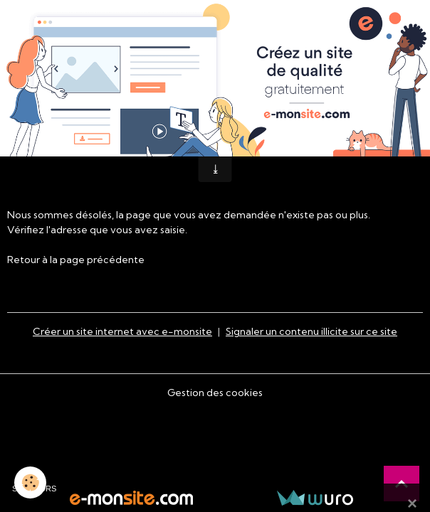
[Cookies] (30, 482)
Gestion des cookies (215, 392)
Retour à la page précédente (76, 259)
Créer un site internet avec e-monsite (122, 331)
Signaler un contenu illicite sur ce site (311, 331)
